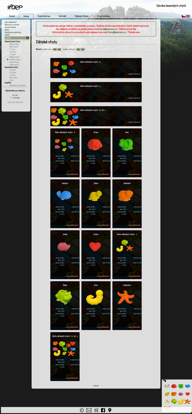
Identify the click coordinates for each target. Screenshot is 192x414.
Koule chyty (14, 62)
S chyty (13, 49)
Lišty (11, 80)
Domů (12, 16)
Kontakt (62, 16)
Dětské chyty (15, 59)
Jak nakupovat (11, 22)
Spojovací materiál (17, 85)
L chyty (12, 54)
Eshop (26, 16)
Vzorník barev (10, 27)
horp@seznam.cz (108, 29)
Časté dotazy (44, 16)
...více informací (133, 73)
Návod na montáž (12, 24)
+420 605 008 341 (15, 102)
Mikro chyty (14, 44)
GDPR (7, 35)
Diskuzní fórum (81, 16)
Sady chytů (14, 64)
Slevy (7, 29)
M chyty (13, 51)
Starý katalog (103, 16)
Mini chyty (14, 46)
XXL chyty (13, 77)
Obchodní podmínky (13, 32)
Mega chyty (14, 57)
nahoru (96, 385)
